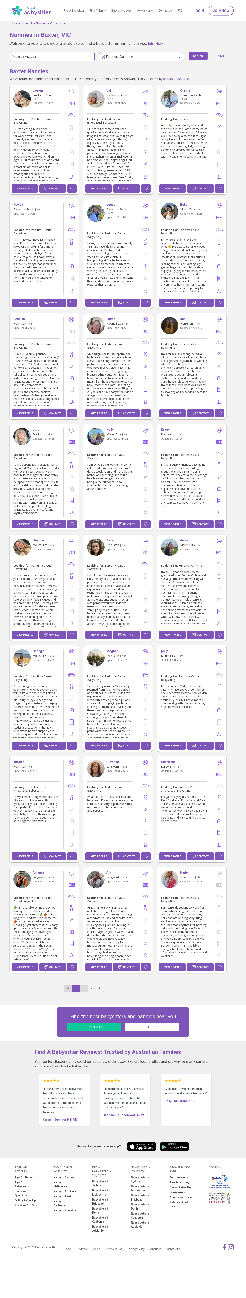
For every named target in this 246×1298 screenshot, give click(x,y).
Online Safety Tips (26, 1200)
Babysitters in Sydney (100, 1183)
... (84, 988)
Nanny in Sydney (63, 1177)
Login (199, 11)
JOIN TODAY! (94, 1027)
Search (28, 23)
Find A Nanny (98, 10)
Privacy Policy (136, 1249)
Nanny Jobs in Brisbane (140, 1197)
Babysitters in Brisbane (100, 1201)
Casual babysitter (180, 1187)
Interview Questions (21, 1193)
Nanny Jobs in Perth (140, 1206)
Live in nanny (178, 1192)
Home (16, 23)
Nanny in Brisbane (64, 1191)
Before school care (179, 1204)
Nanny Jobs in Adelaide (140, 1224)
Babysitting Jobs (121, 10)
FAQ (180, 10)
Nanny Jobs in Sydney (140, 1179)
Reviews (82, 1249)
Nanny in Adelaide (64, 1210)
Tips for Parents (25, 1177)
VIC (52, 23)
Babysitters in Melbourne (100, 1192)
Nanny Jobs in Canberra (140, 1215)
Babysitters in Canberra (100, 1219)
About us (155, 1249)
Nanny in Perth (62, 1196)
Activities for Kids (26, 1205)
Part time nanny (179, 1182)
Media (96, 1249)
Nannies (41, 23)
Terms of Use (114, 1249)
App (68, 1249)
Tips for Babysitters (22, 1184)
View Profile (25, 188)
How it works (145, 10)
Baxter (62, 23)
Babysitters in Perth (100, 1210)
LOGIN (152, 1027)
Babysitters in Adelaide (100, 1228)
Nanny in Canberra (59, 1203)
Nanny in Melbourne (60, 1184)
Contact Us (165, 10)
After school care (181, 1197)
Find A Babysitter (74, 10)
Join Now (221, 11)
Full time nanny (179, 1177)
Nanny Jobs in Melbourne (140, 1188)
